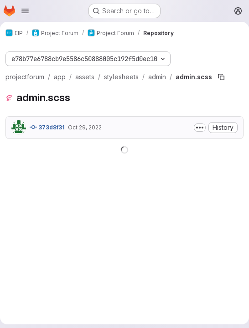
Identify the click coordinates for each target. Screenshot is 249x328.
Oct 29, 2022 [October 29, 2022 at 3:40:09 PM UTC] (85, 127)
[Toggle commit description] (200, 127)
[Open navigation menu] (25, 11)
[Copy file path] (221, 77)
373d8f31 (47, 127)
